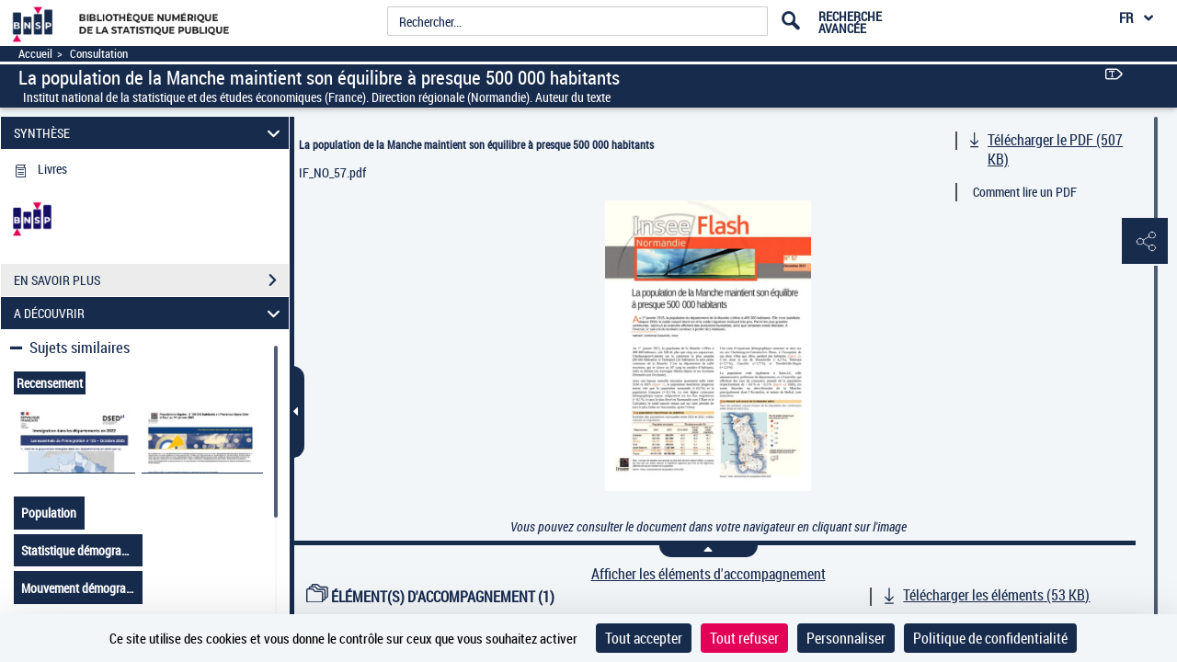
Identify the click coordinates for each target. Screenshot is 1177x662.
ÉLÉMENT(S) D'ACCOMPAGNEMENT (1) (430, 597)
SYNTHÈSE (150, 133)
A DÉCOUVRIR (150, 313)
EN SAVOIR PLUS (151, 280)
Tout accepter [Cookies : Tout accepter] (643, 638)
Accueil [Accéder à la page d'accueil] (35, 54)
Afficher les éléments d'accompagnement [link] (708, 574)
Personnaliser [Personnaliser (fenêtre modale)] (846, 638)
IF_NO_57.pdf (332, 172)
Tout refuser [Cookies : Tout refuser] (744, 638)
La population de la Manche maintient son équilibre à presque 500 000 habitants (476, 144)
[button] (1145, 242)
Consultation (99, 54)
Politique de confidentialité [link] (990, 638)
